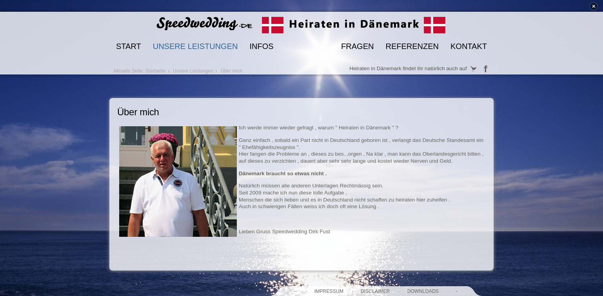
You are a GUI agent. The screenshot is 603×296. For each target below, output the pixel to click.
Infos (261, 46)
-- (295, 291)
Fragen (357, 46)
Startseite (155, 71)
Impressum (328, 291)
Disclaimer (375, 291)
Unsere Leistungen (195, 46)
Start (128, 46)
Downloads (423, 291)
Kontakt (468, 46)
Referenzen (412, 46)
